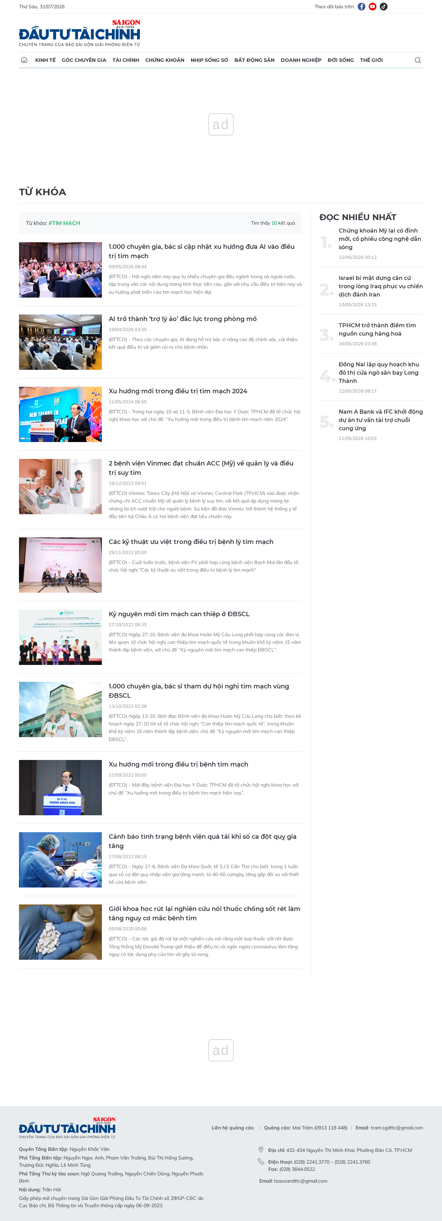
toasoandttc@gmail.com (300, 1181)
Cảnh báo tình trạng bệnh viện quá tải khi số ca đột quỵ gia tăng (203, 841)
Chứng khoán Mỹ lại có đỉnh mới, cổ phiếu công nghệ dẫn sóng (380, 239)
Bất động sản (254, 60)
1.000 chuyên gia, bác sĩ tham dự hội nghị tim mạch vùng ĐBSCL (199, 691)
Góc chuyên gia (84, 60)
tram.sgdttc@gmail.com (397, 1128)
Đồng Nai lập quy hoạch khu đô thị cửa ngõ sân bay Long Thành (379, 372)
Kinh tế (45, 60)
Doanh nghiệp (301, 60)
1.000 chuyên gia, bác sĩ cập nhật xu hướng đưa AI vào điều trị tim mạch (202, 251)
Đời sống (341, 60)
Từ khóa (42, 192)
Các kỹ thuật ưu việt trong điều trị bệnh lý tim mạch (191, 542)
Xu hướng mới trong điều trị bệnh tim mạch (178, 764)
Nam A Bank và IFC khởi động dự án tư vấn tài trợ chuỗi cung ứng (381, 420)
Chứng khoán (164, 60)
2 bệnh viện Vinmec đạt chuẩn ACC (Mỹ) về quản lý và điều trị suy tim (201, 468)
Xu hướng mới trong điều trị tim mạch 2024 (178, 391)
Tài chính (126, 60)
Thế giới (371, 60)
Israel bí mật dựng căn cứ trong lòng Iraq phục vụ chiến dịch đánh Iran (381, 286)
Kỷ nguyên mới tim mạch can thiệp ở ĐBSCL (179, 614)
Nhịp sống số (209, 60)
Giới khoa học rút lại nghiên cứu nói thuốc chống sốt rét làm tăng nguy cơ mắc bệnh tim (204, 913)
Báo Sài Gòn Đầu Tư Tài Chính (80, 33)
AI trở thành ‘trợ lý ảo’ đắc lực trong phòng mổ (183, 319)
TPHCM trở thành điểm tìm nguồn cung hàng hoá (377, 329)
